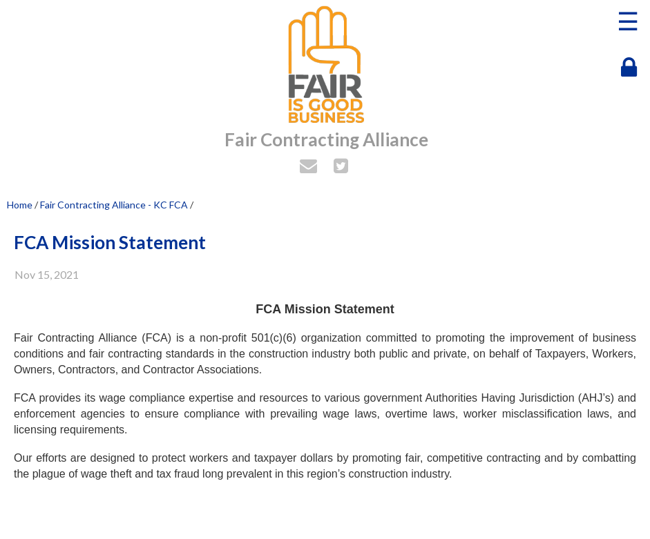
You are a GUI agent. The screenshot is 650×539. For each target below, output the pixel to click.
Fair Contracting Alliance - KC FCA (114, 204)
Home (19, 204)
